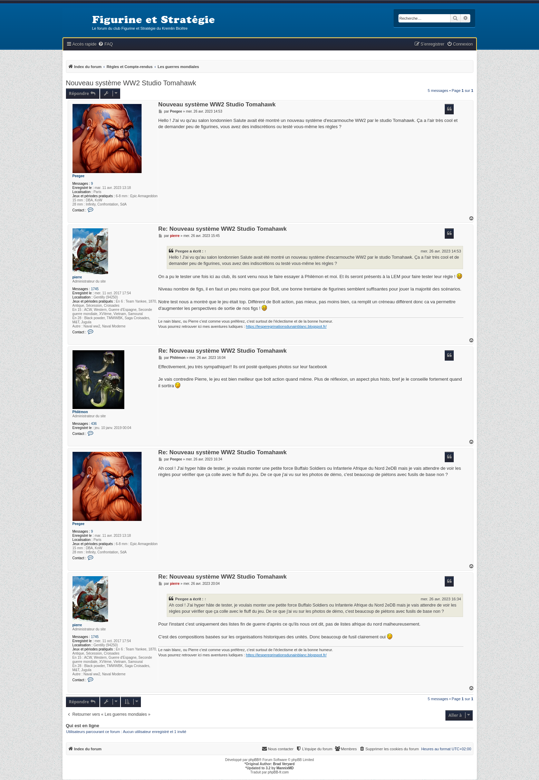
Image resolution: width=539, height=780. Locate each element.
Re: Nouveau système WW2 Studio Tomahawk (222, 229)
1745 (94, 289)
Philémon (80, 412)
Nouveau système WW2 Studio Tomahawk (131, 83)
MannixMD (285, 768)
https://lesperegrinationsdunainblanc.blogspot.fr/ (286, 326)
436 (94, 424)
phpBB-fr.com (278, 772)
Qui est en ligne (82, 726)
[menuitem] (105, 44)
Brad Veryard (284, 764)
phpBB (254, 760)
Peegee (79, 176)
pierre (77, 277)
